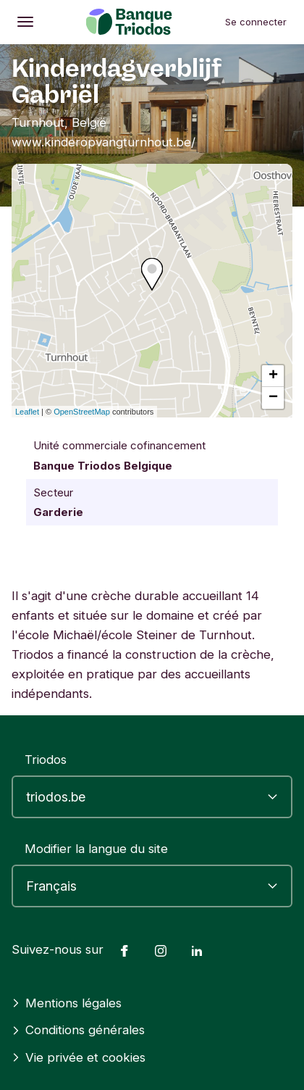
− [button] (273, 398)
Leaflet (27, 411)
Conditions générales (78, 1030)
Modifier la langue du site (96, 848)
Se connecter (256, 22)
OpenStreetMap (82, 411)
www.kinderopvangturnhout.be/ (103, 142)
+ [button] (273, 376)
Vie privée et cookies (78, 1057)
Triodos (46, 759)
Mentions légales (67, 1003)
